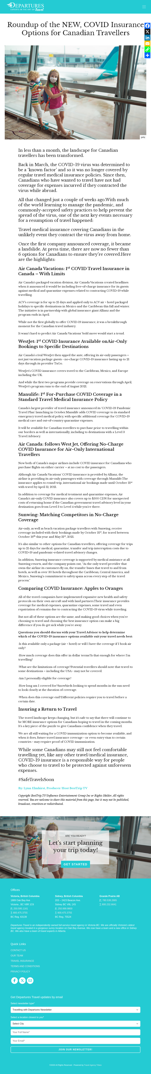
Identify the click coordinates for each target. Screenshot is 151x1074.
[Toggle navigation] (144, 7)
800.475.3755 (20, 912)
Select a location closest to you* (27, 1017)
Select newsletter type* (23, 1003)
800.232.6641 (109, 904)
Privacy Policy (20, 971)
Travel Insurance (22, 961)
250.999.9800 (65, 908)
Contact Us (18, 950)
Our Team (17, 955)
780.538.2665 (109, 900)
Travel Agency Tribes (93, 1065)
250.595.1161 (21, 908)
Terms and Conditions (25, 966)
